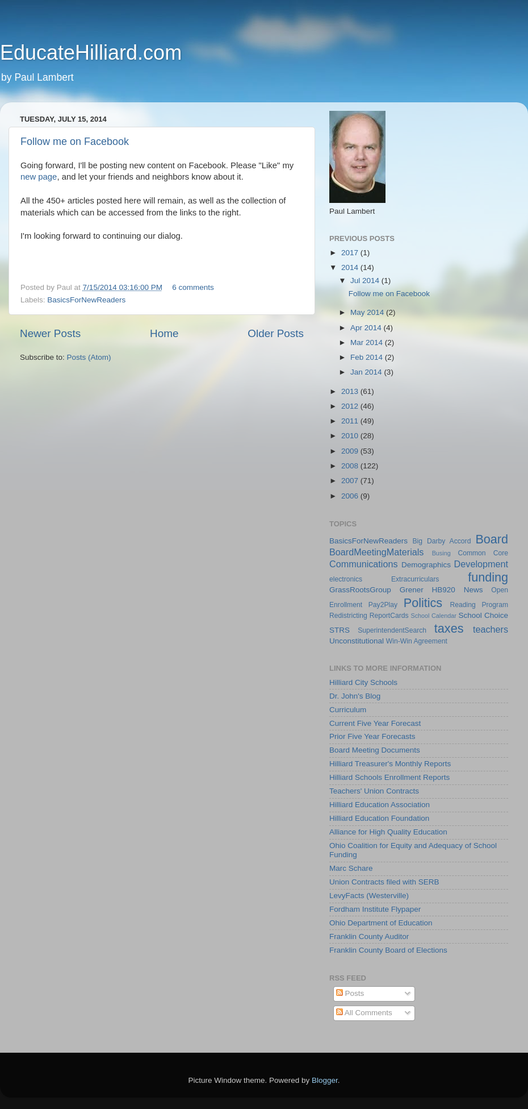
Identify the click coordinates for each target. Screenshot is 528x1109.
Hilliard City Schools (363, 682)
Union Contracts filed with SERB (384, 882)
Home (164, 333)
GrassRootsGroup (360, 589)
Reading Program (479, 605)
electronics (345, 579)
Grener (412, 589)
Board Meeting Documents (374, 750)
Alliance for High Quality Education (388, 832)
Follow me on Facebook (74, 141)
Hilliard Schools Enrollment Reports (389, 777)
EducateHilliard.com (91, 52)
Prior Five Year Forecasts (372, 736)
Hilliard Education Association (379, 804)
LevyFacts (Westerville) (369, 895)
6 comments (193, 287)
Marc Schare (351, 868)
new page (38, 176)
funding (488, 577)
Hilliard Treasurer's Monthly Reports (390, 763)
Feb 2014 (367, 357)
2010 (351, 435)
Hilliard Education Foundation (379, 818)
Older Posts (276, 333)
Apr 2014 (367, 327)
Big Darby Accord (441, 541)
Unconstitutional (356, 641)
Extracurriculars (415, 579)
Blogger (325, 1080)
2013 (351, 391)
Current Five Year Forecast (375, 723)
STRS (339, 630)
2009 (351, 451)
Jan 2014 (367, 372)
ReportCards (389, 616)
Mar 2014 (367, 342)
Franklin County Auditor (369, 936)
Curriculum (347, 709)
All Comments (364, 1012)
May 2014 (368, 312)
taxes (449, 628)
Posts (350, 993)
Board (491, 539)
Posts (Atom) (89, 357)
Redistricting (348, 616)
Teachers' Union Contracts (374, 791)
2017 (351, 252)
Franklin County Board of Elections (388, 950)
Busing (441, 553)
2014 (351, 267)
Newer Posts (50, 333)
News (473, 589)
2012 (351, 406)
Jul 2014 (366, 280)
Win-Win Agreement (416, 641)
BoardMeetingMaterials (376, 552)
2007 (351, 480)
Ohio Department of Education (381, 923)
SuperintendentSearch (392, 630)
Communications (363, 564)
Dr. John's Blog (354, 696)
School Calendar (433, 615)
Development (481, 564)
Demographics (426, 564)
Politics (423, 603)
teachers (490, 629)
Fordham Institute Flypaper (375, 909)
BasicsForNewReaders (86, 300)
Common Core (483, 553)
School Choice (483, 615)
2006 (351, 496)
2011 (351, 421)
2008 (351, 466)
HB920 (443, 589)
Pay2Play (382, 605)
